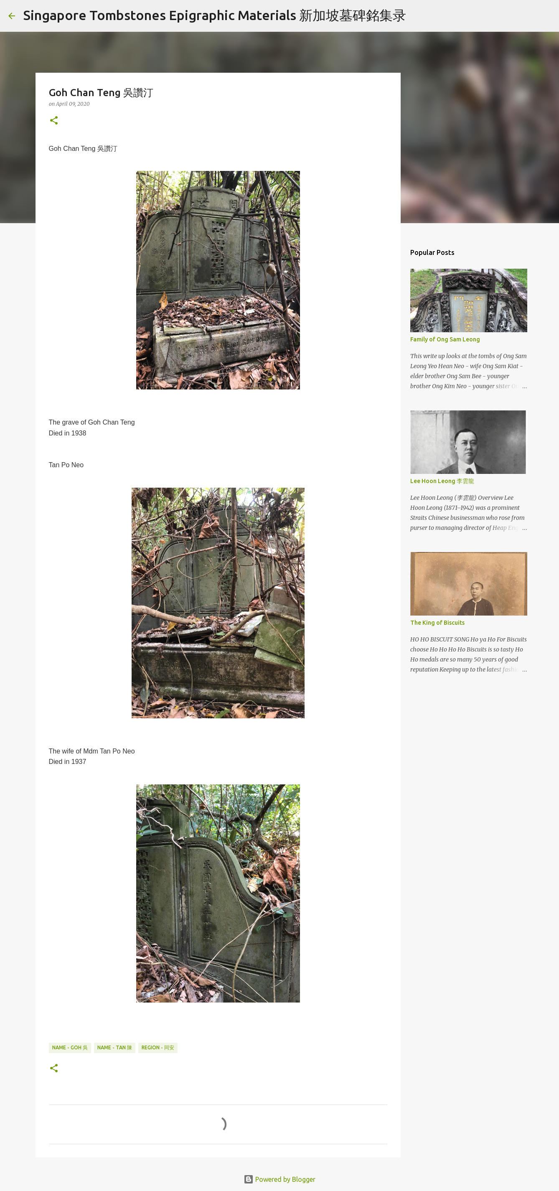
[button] (54, 121)
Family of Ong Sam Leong (445, 339)
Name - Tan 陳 (114, 1047)
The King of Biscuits (437, 622)
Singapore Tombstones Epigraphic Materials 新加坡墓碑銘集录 (214, 15)
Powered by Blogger (279, 1179)
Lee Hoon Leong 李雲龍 (442, 481)
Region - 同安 (158, 1047)
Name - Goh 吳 (70, 1047)
